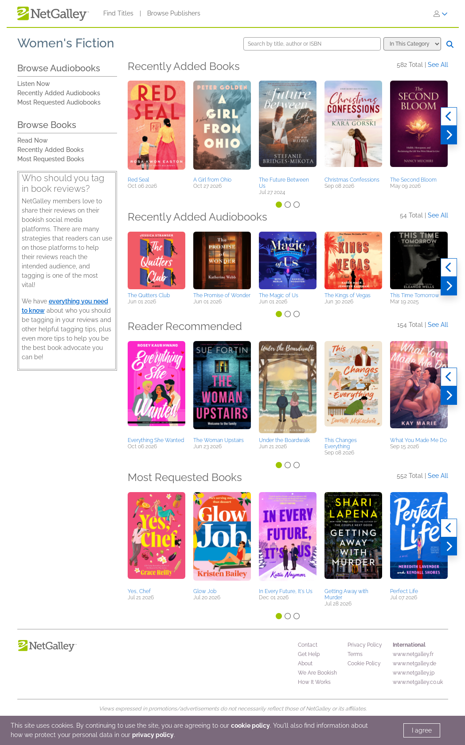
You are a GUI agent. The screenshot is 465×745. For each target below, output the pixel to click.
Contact (307, 645)
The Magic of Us (278, 295)
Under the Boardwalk (284, 440)
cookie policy (250, 725)
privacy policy (153, 734)
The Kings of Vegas (347, 295)
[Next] (449, 135)
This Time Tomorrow (414, 295)
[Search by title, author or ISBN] (312, 43)
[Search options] (412, 43)
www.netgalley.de (414, 663)
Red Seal (138, 180)
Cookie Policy (364, 663)
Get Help (309, 654)
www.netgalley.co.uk (418, 682)
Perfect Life (404, 591)
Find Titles (118, 13)
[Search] (449, 44)
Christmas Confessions (351, 180)
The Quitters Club (149, 295)
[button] (156, 127)
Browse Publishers (173, 13)
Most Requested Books (50, 159)
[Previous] (449, 116)
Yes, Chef (139, 591)
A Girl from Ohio (212, 180)
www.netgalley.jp (413, 673)
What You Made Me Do (418, 440)
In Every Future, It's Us (286, 591)
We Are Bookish (317, 673)
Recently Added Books (50, 149)
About (305, 663)
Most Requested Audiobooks (59, 102)
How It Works (314, 682)
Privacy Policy (365, 645)
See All (438, 64)
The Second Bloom (413, 180)
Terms (355, 654)
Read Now (32, 140)
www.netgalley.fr (413, 654)
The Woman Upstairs (218, 440)
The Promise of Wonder (221, 295)
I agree (422, 730)
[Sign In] (440, 14)
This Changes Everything (340, 443)
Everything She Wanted (156, 440)
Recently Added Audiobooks (58, 93)
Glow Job (204, 591)
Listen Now (33, 83)
